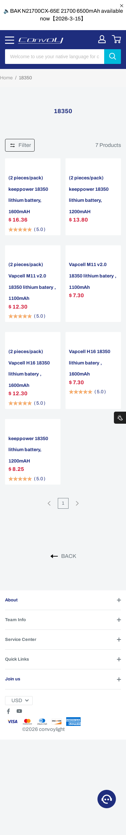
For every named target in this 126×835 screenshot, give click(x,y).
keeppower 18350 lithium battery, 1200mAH (28, 450)
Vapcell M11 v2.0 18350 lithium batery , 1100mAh (92, 275)
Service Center (20, 639)
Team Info (15, 619)
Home (6, 77)
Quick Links (17, 659)
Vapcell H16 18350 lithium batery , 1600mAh (89, 363)
